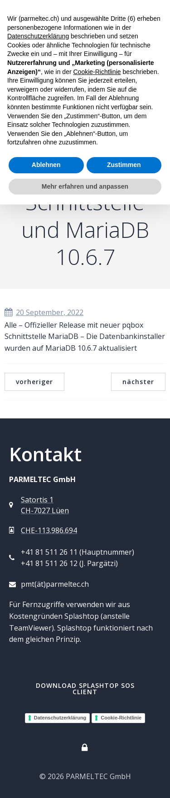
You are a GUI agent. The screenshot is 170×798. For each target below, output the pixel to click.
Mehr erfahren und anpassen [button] (85, 186)
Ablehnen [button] (46, 164)
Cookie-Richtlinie (121, 717)
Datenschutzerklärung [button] (38, 36)
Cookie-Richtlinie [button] (97, 71)
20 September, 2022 (44, 312)
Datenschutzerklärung (60, 717)
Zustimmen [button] (124, 164)
